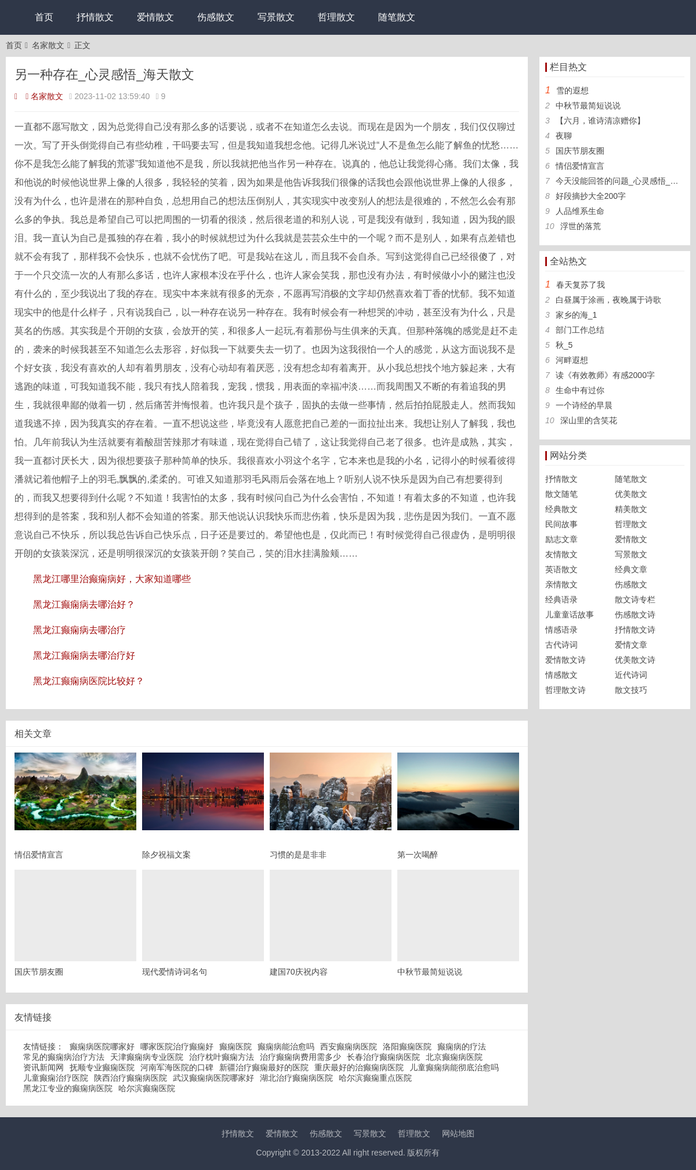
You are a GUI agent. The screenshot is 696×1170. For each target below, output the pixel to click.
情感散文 (561, 675)
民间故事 (561, 524)
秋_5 (564, 345)
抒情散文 (95, 17)
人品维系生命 (580, 211)
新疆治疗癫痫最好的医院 (264, 1067)
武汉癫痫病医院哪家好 (213, 1077)
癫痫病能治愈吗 (286, 1046)
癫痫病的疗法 (461, 1046)
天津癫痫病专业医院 (146, 1057)
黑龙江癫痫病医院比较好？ (88, 681)
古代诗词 (561, 644)
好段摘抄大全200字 (591, 196)
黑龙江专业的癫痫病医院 (68, 1088)
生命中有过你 (580, 390)
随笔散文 (396, 17)
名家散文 (48, 45)
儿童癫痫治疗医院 (55, 1077)
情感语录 (561, 629)
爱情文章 (631, 644)
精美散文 (631, 509)
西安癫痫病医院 (348, 1046)
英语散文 (561, 569)
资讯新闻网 (43, 1067)
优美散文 (631, 494)
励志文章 (561, 539)
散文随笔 (561, 494)
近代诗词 (631, 675)
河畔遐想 (572, 360)
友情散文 (561, 554)
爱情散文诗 (565, 659)
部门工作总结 (580, 330)
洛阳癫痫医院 (407, 1046)
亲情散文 (561, 584)
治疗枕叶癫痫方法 (221, 1057)
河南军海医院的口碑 (176, 1067)
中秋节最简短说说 (588, 105)
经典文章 (631, 569)
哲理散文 (336, 17)
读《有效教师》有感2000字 (605, 375)
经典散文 (561, 509)
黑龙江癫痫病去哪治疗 (79, 630)
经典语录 (561, 599)
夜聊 (564, 135)
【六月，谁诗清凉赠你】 (600, 120)
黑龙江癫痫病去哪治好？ (84, 604)
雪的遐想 (572, 90)
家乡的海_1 (576, 314)
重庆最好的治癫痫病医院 (359, 1067)
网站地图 (458, 1133)
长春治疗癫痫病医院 (383, 1057)
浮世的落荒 (580, 226)
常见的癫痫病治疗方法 (63, 1057)
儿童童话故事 (569, 614)
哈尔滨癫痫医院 (146, 1088)
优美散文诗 (635, 659)
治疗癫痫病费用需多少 (300, 1057)
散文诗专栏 (635, 599)
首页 (44, 17)
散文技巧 (631, 690)
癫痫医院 (235, 1046)
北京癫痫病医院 (454, 1057)
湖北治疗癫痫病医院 (296, 1077)
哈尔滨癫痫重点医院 (375, 1077)
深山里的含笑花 (588, 420)
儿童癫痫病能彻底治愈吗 (454, 1067)
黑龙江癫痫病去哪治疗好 (84, 655)
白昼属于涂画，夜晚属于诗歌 (608, 299)
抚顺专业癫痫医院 (102, 1067)
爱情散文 (155, 17)
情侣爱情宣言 (580, 165)
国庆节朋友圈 (580, 150)
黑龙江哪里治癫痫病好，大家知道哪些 (112, 579)
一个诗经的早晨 (584, 405)
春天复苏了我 (580, 284)
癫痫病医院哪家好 (102, 1046)
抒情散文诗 (635, 629)
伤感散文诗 (635, 614)
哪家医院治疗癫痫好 (176, 1046)
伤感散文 (215, 17)
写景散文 (276, 17)
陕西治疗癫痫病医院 (130, 1077)
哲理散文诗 (565, 690)
